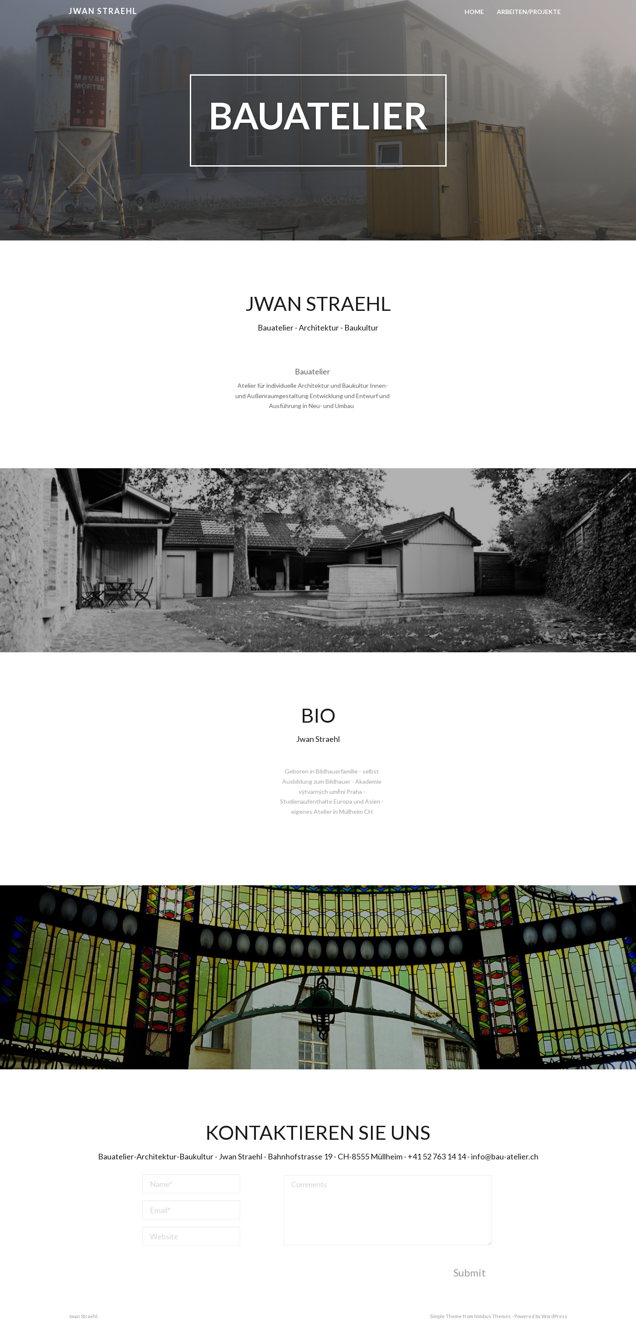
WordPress (554, 1316)
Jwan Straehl (103, 11)
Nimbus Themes (492, 1316)
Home (474, 11)
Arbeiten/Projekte (529, 11)
